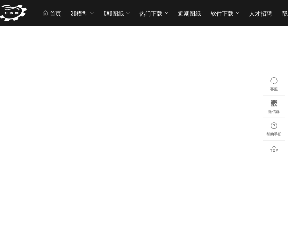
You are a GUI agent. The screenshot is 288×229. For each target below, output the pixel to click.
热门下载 (154, 13)
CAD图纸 (117, 13)
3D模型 (82, 13)
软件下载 (225, 13)
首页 (51, 13)
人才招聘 (260, 13)
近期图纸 (189, 13)
